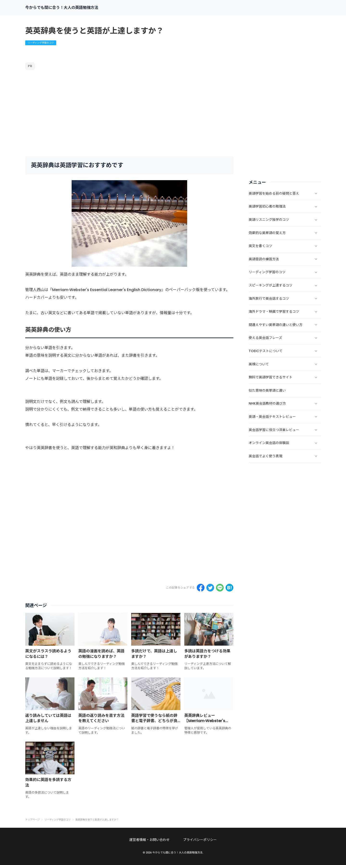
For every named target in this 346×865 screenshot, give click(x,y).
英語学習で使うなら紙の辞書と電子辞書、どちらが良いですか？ (154, 721)
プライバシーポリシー (200, 840)
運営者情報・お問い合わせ (149, 840)
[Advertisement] (129, 113)
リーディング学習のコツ (41, 42)
